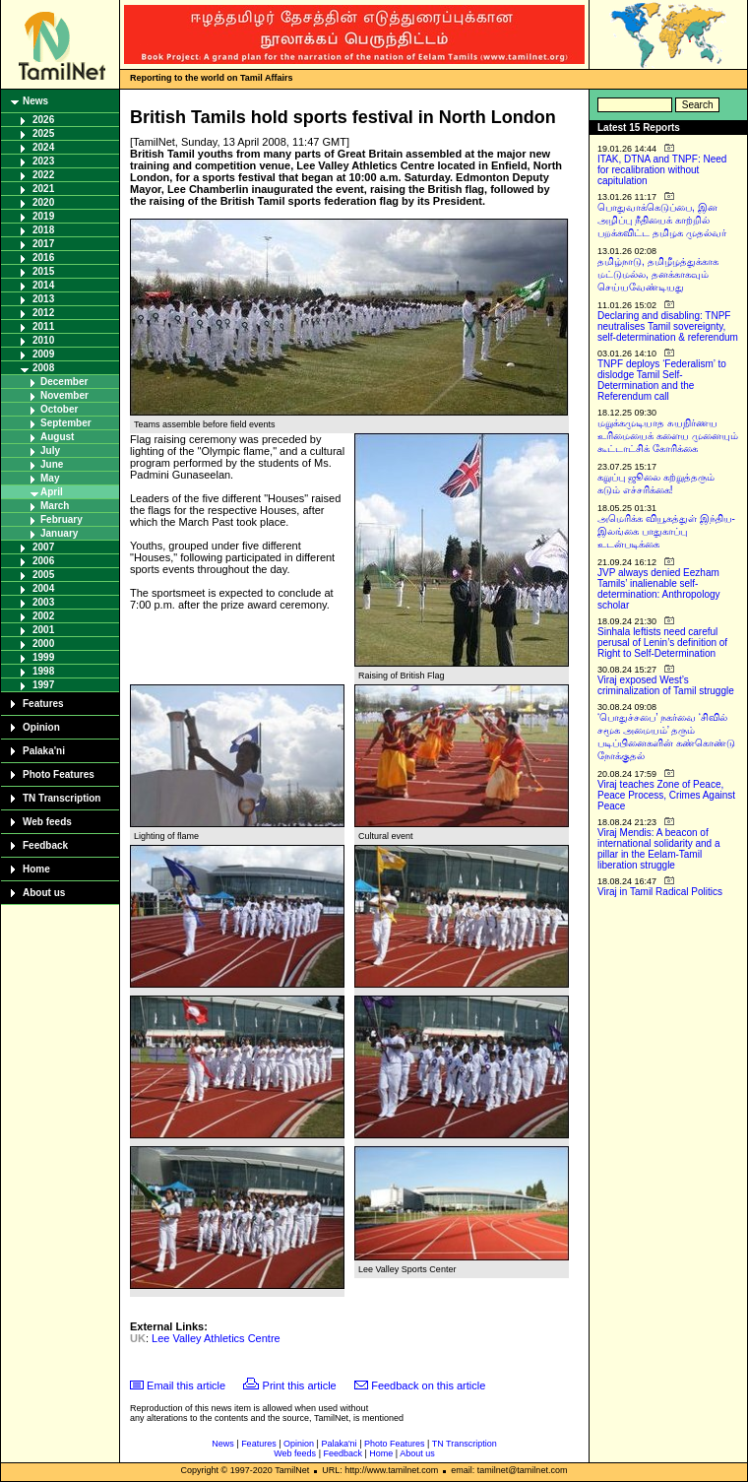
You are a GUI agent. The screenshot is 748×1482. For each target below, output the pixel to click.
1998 (43, 671)
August (57, 436)
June (51, 464)
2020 (43, 202)
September (66, 423)
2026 (43, 119)
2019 (43, 216)
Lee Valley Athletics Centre (216, 1338)
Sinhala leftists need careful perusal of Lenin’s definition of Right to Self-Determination (662, 642)
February (61, 519)
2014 (43, 285)
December (64, 381)
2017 (43, 243)
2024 (43, 147)
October (59, 409)
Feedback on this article (428, 1385)
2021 (43, 188)
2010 (43, 340)
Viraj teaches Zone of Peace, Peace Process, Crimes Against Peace (666, 795)
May (49, 478)
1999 (43, 657)
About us (44, 892)
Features (43, 703)
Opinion (41, 727)
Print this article (300, 1385)
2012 (43, 312)
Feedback (45, 845)
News (35, 101)
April (51, 491)
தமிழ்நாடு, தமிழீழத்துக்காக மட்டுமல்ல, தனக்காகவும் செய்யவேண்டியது (657, 274)
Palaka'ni (44, 750)
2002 (43, 616)
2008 (43, 367)
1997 (43, 684)
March (54, 505)
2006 (43, 560)
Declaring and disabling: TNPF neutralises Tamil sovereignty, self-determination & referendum (667, 326)
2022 (43, 174)
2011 (43, 326)
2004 (43, 588)
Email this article (186, 1385)
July (50, 450)
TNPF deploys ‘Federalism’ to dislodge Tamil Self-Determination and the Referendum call (661, 380)
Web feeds (47, 821)
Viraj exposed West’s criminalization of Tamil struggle (665, 685)
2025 (43, 133)
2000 (43, 643)
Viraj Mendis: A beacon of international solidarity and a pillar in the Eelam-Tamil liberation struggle (658, 848)
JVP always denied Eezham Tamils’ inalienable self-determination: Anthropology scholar (658, 589)
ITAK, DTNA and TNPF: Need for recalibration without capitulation (661, 170)
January (59, 533)
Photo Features (58, 774)
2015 (43, 271)
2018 (43, 230)
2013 (43, 298)
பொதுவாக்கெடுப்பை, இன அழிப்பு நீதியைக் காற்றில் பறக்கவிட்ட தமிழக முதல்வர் (661, 220)
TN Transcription (61, 798)
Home (36, 869)
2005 (43, 574)
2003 (43, 602)
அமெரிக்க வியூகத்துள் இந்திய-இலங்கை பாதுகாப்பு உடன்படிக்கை (666, 531)
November (64, 395)
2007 (43, 547)
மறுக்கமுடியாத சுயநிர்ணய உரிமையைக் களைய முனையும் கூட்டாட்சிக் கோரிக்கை (667, 436)
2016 (43, 257)
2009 (43, 354)
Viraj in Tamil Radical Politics (659, 891)
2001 (43, 629)
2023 (43, 161)
